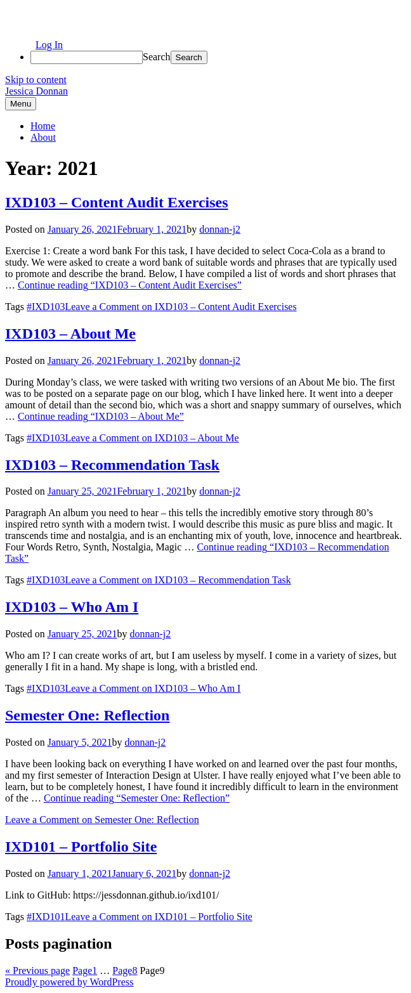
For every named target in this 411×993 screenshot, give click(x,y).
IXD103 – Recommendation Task (112, 465)
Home (42, 125)
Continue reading (130, 285)
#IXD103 (46, 306)
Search (157, 56)
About (43, 137)
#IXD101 (46, 916)
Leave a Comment (180, 306)
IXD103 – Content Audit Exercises (116, 202)
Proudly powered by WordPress (69, 982)
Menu (20, 103)
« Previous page (37, 970)
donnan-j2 (219, 229)
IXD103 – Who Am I (71, 607)
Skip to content (36, 79)
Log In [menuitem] (49, 44)
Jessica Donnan (36, 91)
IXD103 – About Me (70, 333)
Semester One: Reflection (87, 715)
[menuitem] (218, 57)
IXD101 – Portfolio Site (81, 846)
